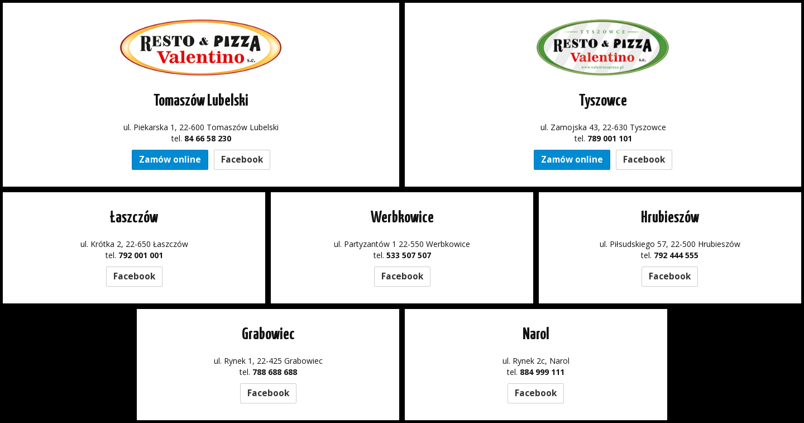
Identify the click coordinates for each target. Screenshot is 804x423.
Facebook (242, 159)
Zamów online (170, 159)
